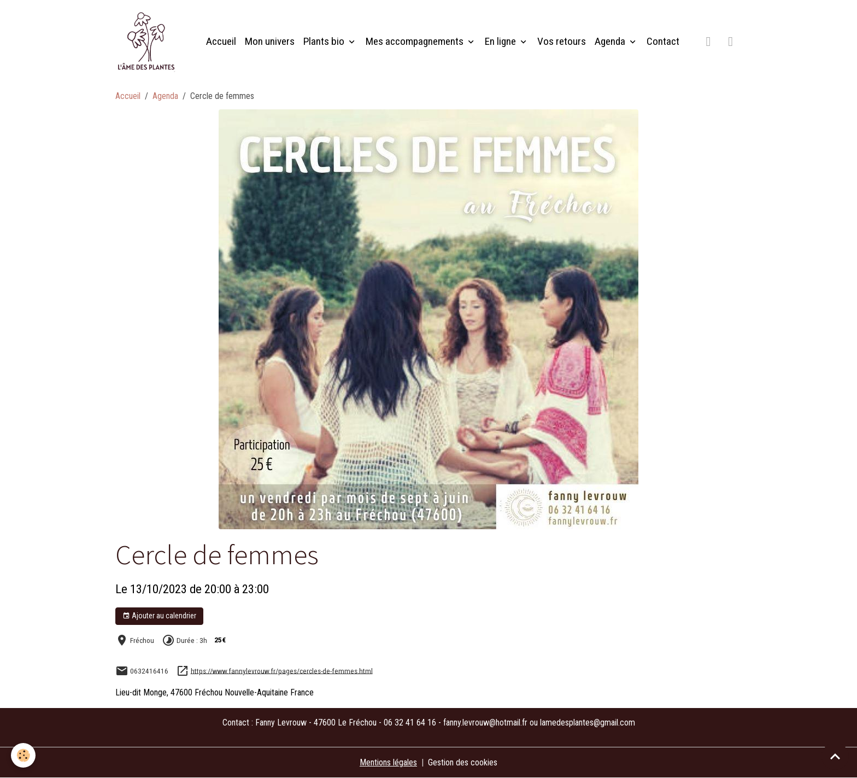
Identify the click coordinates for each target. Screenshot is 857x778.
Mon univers (270, 41)
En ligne (501, 41)
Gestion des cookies (462, 762)
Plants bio (325, 41)
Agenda (611, 41)
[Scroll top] (835, 756)
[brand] (148, 41)
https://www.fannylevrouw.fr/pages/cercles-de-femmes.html (282, 670)
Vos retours (561, 41)
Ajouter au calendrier (159, 616)
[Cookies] (23, 755)
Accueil (221, 41)
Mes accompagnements (416, 41)
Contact (663, 41)
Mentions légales (388, 762)
